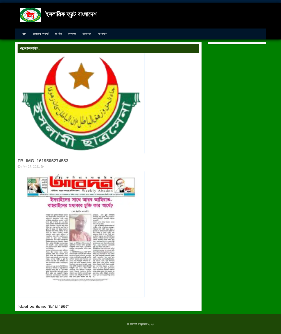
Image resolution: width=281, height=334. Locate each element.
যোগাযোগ (102, 34)
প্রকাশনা (86, 34)
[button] (81, 234)
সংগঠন (58, 34)
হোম (24, 34)
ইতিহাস (72, 34)
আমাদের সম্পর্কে (41, 34)
